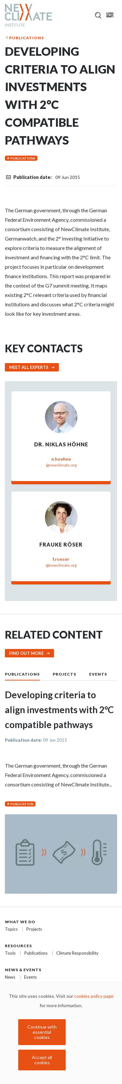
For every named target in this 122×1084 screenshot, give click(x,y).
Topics (11, 929)
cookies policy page (94, 996)
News (10, 977)
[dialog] (61, 1032)
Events (98, 674)
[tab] (29, 673)
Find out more (26, 653)
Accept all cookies (42, 1060)
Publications (26, 37)
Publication (22, 804)
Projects (64, 674)
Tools (10, 953)
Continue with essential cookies (42, 1032)
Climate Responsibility (77, 953)
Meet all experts (28, 367)
